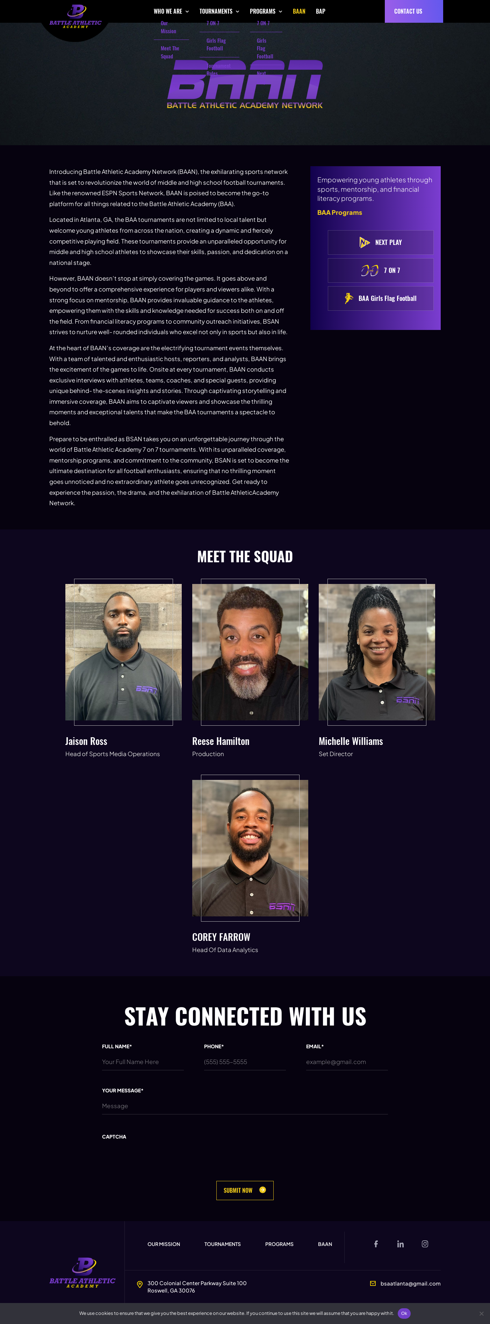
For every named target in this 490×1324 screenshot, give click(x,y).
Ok (404, 1313)
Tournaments (222, 1244)
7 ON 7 (380, 270)
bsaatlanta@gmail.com (411, 1283)
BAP (320, 11)
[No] (481, 1313)
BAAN (299, 11)
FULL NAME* (117, 1046)
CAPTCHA (114, 1136)
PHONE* (214, 1046)
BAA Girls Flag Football (380, 298)
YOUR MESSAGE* (123, 1090)
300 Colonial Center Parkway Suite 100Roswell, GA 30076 (197, 1287)
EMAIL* (315, 1046)
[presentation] (155, 1169)
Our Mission (163, 1244)
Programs (279, 1244)
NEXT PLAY (381, 242)
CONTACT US (408, 11)
